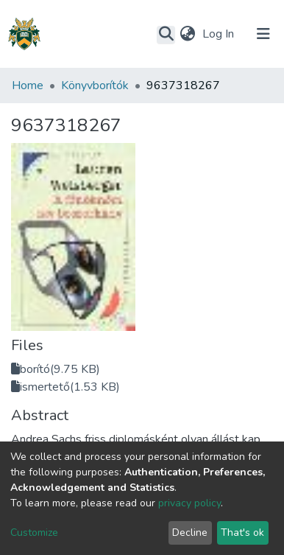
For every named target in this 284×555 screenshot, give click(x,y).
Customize (34, 533)
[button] (187, 34)
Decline (189, 533)
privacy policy (189, 503)
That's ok (242, 533)
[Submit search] (166, 34)
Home (27, 85)
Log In (219, 34)
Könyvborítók (95, 85)
